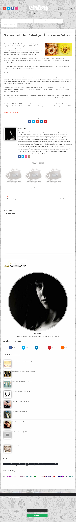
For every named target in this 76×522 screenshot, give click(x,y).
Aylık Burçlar (30, 464)
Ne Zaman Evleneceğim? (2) (20, 432)
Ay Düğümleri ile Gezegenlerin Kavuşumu (23, 371)
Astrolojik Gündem (20, 464)
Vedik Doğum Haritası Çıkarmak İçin (22, 361)
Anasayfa (6, 20)
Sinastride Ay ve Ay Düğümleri (20, 421)
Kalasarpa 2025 (13, 187)
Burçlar (15, 20)
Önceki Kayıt (64, 199)
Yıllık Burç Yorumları (51, 464)
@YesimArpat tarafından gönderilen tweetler (15, 485)
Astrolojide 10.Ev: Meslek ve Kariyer (22, 381)
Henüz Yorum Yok (34, 39)
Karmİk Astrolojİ (41, 20)
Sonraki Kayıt (12, 199)
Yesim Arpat (8, 39)
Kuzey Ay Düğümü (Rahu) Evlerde (21, 391)
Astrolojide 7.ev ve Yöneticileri (20, 401)
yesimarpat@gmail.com (11, 112)
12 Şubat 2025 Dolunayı (53, 187)
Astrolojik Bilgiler (8, 464)
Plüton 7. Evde (7, 442)
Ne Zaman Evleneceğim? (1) (20, 411)
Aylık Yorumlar (26, 20)
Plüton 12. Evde (16, 446)
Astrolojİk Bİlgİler (9, 24)
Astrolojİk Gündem (55, 20)
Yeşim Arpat (38, 333)
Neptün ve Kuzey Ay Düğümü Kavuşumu (33, 188)
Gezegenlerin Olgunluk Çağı (10, 513)
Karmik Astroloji (39, 464)
